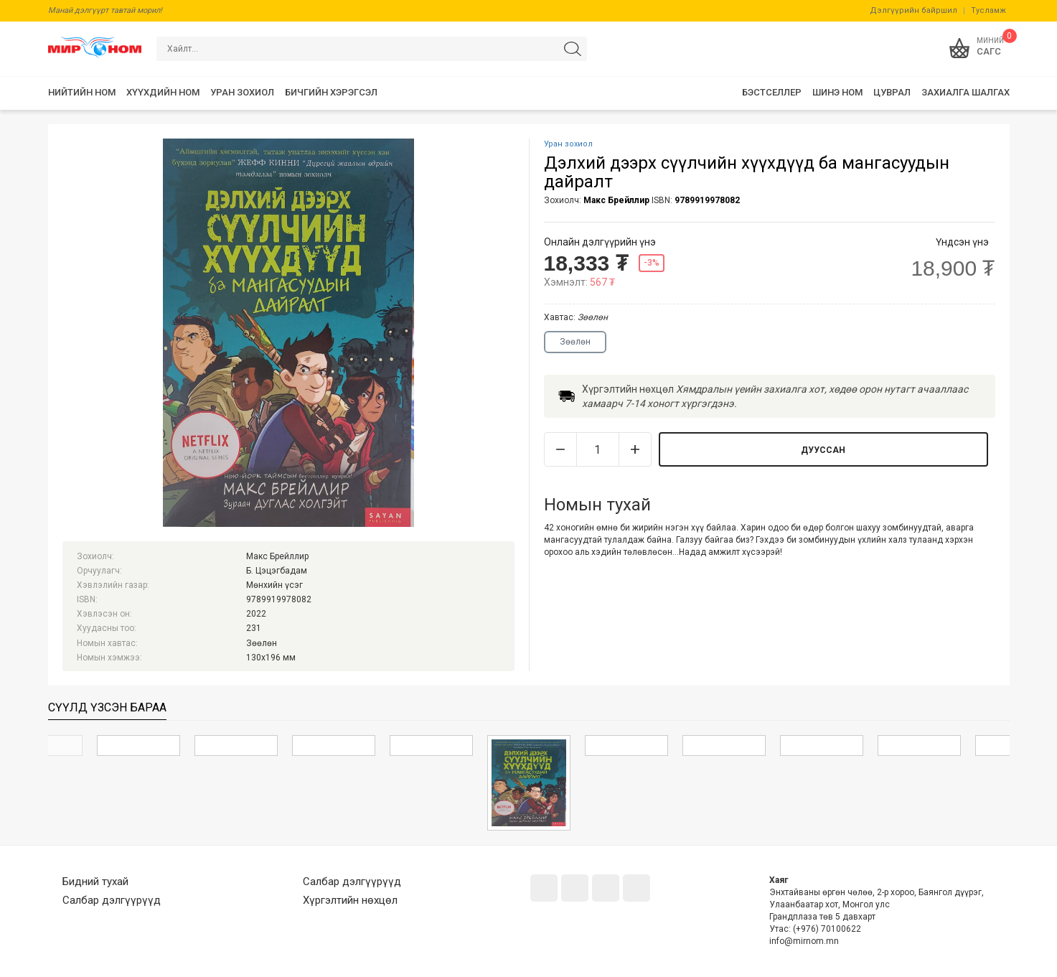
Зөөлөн (575, 342)
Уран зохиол (568, 144)
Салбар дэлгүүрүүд (111, 900)
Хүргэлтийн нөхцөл (350, 900)
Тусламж (988, 10)
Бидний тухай (95, 881)
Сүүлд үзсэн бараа (107, 707)
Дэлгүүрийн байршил (913, 10)
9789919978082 (707, 200)
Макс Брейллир (616, 200)
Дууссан (823, 450)
